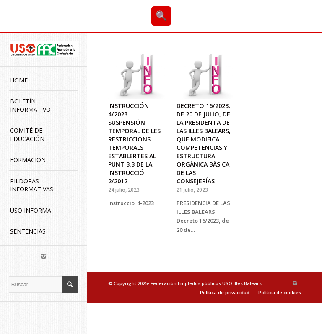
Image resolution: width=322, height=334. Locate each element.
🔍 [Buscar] (161, 15)
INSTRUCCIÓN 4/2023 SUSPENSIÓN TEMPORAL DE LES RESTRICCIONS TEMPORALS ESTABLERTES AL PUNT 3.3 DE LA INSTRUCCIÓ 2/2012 (134, 143)
